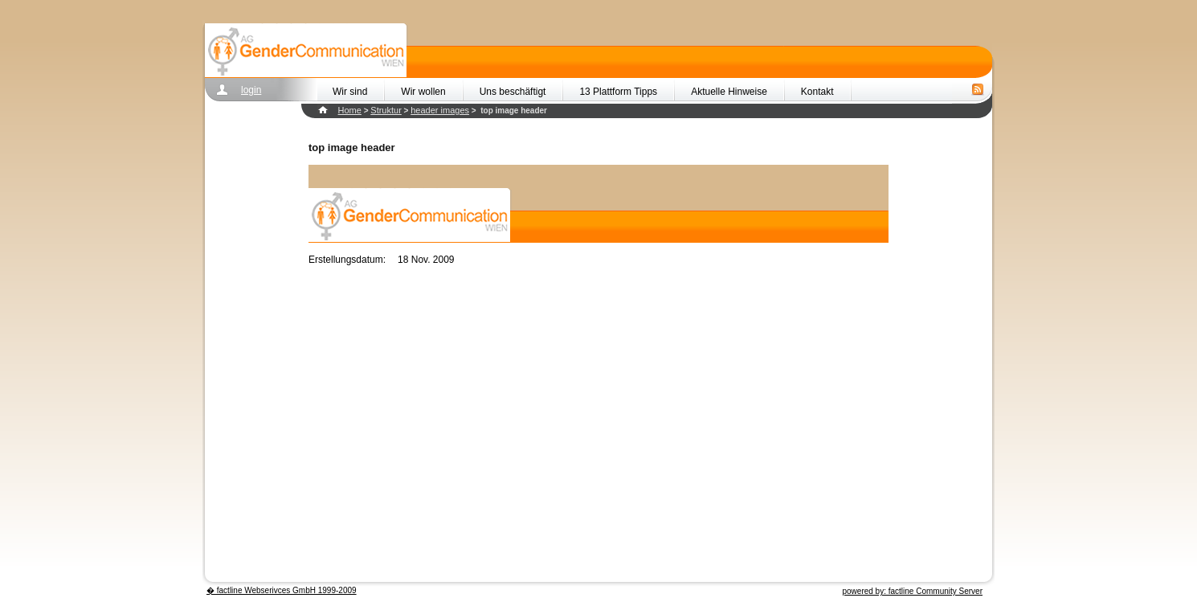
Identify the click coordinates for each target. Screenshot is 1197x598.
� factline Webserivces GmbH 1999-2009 (281, 590)
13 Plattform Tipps (618, 91)
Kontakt (817, 91)
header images (440, 110)
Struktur (386, 110)
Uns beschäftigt (513, 91)
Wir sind (350, 91)
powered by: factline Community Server (912, 591)
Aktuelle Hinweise (729, 91)
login (251, 90)
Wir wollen (423, 91)
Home (350, 110)
